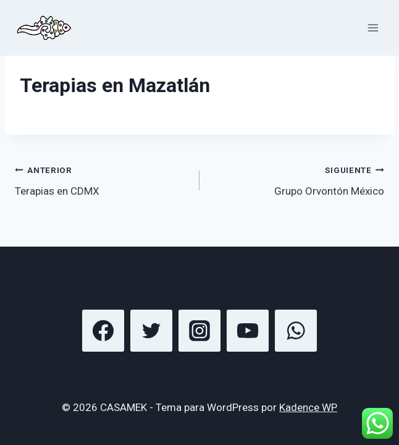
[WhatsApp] (296, 331)
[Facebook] (103, 331)
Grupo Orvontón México (297, 179)
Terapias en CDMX (102, 179)
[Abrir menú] (372, 27)
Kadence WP (308, 407)
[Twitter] (151, 331)
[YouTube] (248, 331)
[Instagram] (199, 331)
